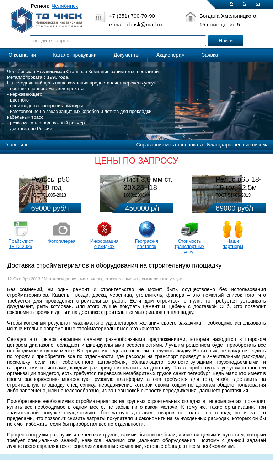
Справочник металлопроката (169, 145)
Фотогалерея (61, 241)
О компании (22, 55)
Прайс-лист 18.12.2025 (20, 243)
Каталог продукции (75, 55)
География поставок (146, 243)
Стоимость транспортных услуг (189, 246)
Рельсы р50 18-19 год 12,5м (50, 187)
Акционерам (170, 55)
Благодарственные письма (238, 145)
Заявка (210, 55)
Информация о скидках (104, 243)
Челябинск (65, 6)
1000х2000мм (136, 195)
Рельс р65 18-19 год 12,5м (238, 183)
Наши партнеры (233, 243)
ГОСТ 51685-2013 (48, 195)
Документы (126, 55)
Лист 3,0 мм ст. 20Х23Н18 (147, 183)
